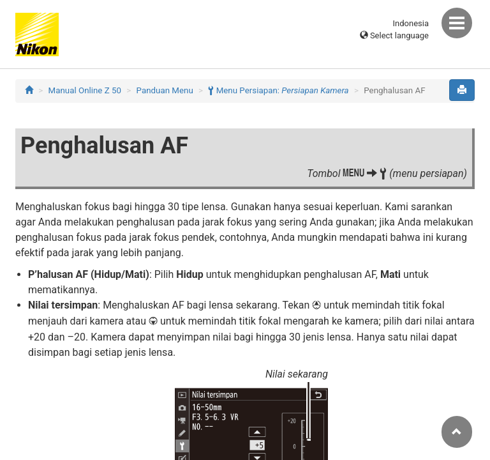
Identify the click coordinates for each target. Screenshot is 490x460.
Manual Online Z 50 (84, 90)
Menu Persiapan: (278, 90)
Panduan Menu (165, 90)
